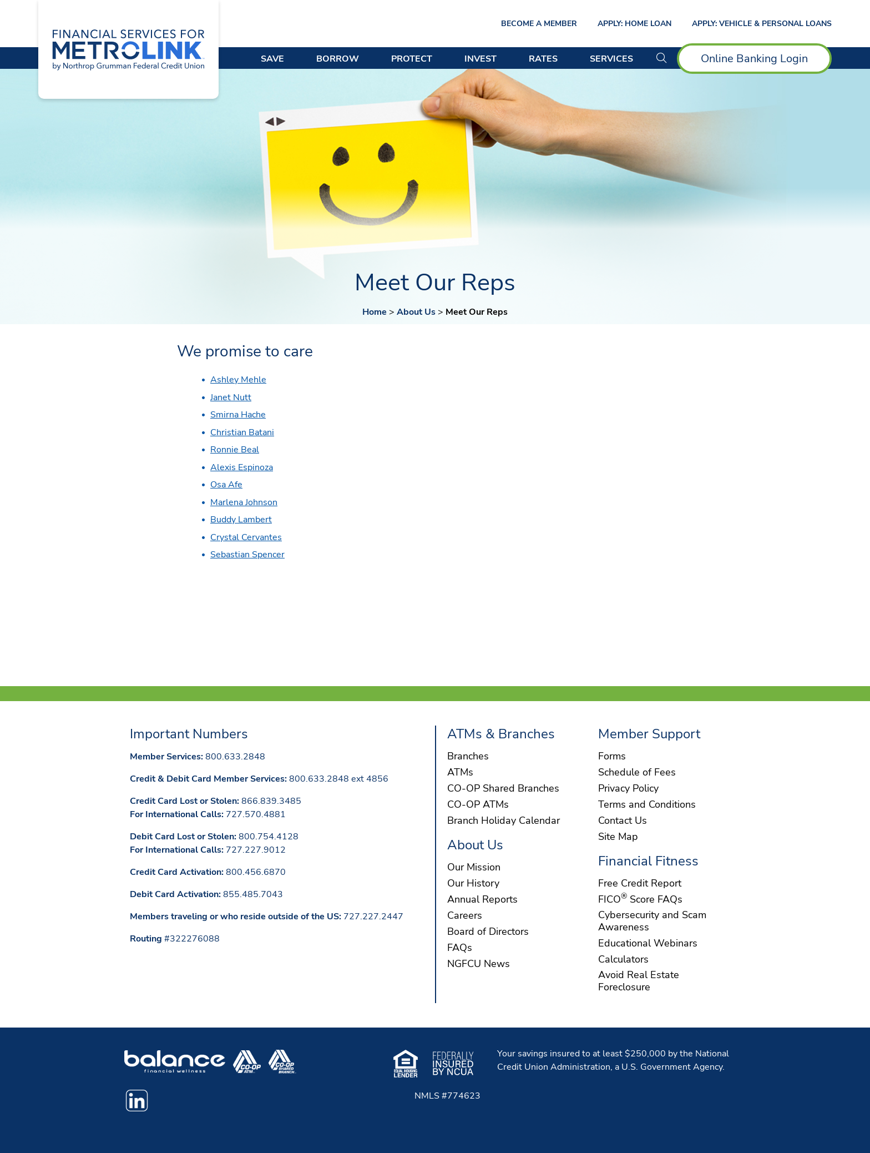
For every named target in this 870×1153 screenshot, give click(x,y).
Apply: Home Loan (634, 23)
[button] (661, 58)
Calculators (623, 960)
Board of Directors (488, 932)
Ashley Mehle (238, 380)
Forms (612, 757)
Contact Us (622, 821)
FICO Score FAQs (640, 900)
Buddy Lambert (241, 519)
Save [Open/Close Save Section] (272, 59)
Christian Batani (242, 432)
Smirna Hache (238, 415)
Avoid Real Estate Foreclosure (638, 981)
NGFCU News (478, 964)
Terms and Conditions (647, 805)
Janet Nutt (230, 397)
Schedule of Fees (637, 773)
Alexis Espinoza (241, 467)
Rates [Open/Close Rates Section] (543, 59)
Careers (464, 916)
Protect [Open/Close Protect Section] (411, 59)
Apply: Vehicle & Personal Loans (762, 23)
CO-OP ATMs (478, 805)
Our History (473, 884)
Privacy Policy (628, 789)
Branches (468, 757)
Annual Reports (482, 900)
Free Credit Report (639, 884)
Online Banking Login (754, 58)
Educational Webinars (647, 944)
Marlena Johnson (243, 502)
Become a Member (539, 23)
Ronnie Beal (234, 450)
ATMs (460, 773)
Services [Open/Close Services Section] (611, 59)
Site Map (618, 837)
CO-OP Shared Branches (503, 789)
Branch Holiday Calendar (503, 821)
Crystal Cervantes (246, 537)
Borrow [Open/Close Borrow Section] (337, 59)
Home (374, 312)
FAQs (459, 948)
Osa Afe (226, 485)
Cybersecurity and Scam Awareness (652, 921)
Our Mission (473, 868)
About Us (416, 312)
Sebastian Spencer (247, 554)
